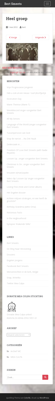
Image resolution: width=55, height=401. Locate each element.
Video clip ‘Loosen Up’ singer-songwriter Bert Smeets (25, 180)
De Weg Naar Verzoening (19, 248)
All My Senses (13, 118)
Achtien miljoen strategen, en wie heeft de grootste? (27, 199)
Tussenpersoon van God (18, 132)
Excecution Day (14, 98)
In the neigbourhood (16, 218)
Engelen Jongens (14, 260)
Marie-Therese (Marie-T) (18, 104)
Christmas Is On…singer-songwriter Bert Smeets (26, 165)
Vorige (13, 37)
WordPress (44, 398)
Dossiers (11, 254)
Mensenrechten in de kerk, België (22, 271)
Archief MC (16, 351)
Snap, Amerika (13, 277)
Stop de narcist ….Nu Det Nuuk (21, 138)
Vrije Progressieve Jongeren (20, 87)
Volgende (40, 37)
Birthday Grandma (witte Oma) (21, 206)
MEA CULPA (16, 357)
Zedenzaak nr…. (14, 144)
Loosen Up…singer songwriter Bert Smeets (27, 158)
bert (24, 27)
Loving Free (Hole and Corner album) (24, 186)
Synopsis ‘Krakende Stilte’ (19, 224)
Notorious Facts (14, 212)
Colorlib (27, 398)
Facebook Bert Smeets (18, 266)
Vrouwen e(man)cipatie (18, 172)
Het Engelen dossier (16, 192)
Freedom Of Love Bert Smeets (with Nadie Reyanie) (27, 151)
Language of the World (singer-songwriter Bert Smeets (26, 126)
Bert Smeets (13, 4)
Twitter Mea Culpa (15, 283)
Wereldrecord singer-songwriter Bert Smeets (24, 111)
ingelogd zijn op (17, 72)
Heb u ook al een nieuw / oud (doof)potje (26, 93)
